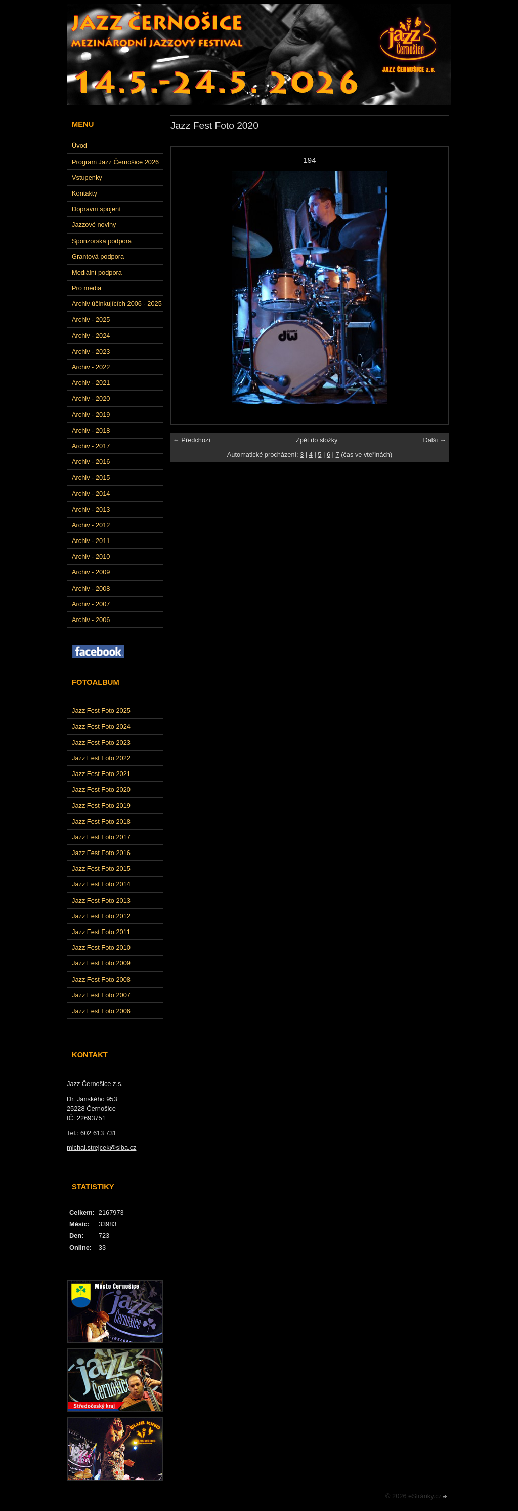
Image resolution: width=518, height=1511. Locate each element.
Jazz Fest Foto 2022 (101, 758)
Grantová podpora (98, 256)
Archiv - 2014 (91, 493)
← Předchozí (191, 440)
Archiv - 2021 (91, 382)
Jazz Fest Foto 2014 (101, 884)
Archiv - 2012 (91, 525)
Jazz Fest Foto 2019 (101, 805)
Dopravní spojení (96, 209)
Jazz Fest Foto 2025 (101, 710)
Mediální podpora (97, 272)
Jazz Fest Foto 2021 (101, 774)
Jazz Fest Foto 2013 (101, 900)
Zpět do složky (317, 440)
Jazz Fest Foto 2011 (101, 932)
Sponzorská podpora (102, 241)
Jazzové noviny (94, 224)
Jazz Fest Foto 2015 (101, 868)
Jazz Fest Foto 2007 (101, 995)
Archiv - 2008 (91, 588)
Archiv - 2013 (91, 509)
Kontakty (84, 193)
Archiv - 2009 (91, 572)
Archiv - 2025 (91, 319)
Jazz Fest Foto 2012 (101, 916)
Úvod (79, 145)
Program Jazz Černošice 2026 (115, 162)
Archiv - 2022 (91, 367)
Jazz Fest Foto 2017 (101, 837)
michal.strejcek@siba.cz (101, 1147)
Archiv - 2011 (91, 541)
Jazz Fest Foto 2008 (101, 979)
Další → (434, 440)
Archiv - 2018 (91, 430)
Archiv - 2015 (91, 477)
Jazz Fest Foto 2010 (101, 947)
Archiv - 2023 (91, 351)
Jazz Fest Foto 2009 (101, 963)
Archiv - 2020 (91, 398)
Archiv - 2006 (91, 620)
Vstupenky (87, 177)
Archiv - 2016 (91, 462)
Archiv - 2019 (91, 414)
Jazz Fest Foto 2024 (101, 726)
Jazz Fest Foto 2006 (101, 1011)
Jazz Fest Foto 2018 (101, 821)
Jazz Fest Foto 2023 (101, 742)
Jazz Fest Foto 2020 (101, 789)
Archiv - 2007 (91, 604)
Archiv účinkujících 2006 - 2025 (117, 303)
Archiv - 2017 (91, 446)
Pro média (86, 288)
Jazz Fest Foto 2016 (101, 853)
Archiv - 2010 (91, 556)
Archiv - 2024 (91, 335)
